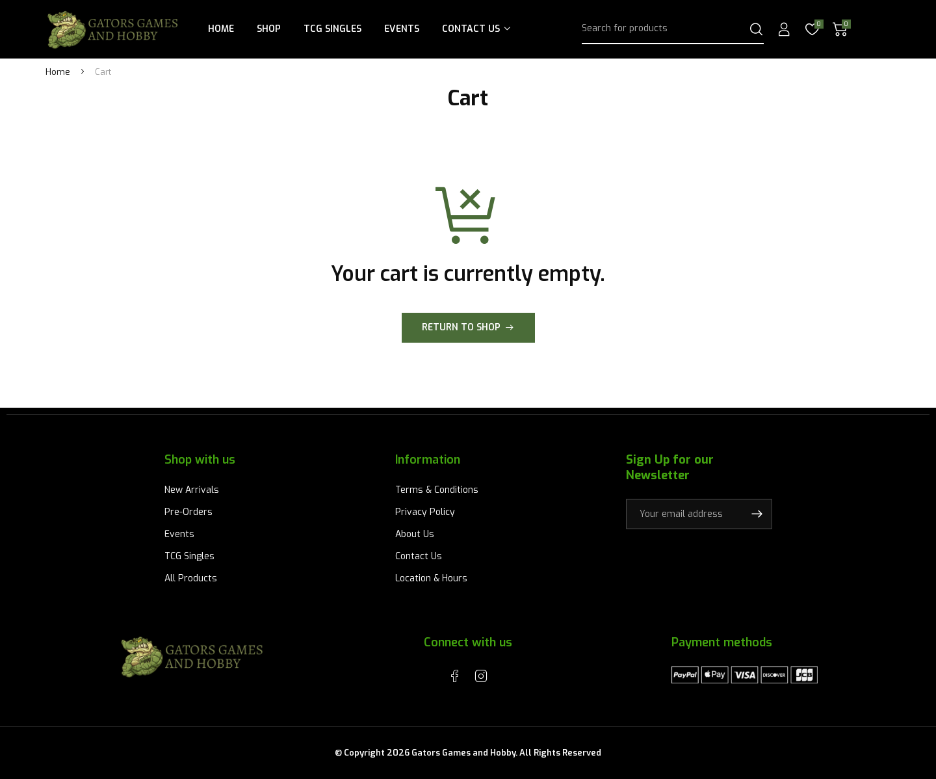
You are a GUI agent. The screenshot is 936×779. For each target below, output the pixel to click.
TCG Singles (332, 29)
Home (221, 29)
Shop (269, 29)
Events (401, 29)
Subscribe (757, 513)
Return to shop (461, 327)
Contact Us (471, 29)
